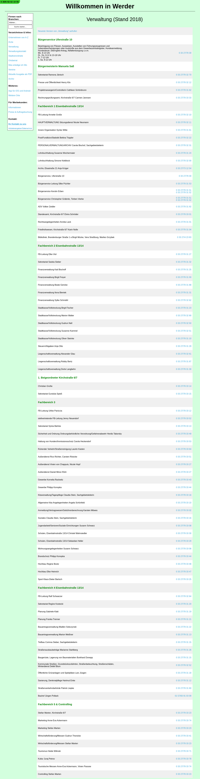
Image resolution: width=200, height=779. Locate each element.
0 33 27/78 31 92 (183, 207)
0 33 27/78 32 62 (183, 300)
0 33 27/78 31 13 (183, 634)
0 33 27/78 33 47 (183, 572)
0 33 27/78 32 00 (183, 161)
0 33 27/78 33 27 (183, 464)
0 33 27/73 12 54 (183, 168)
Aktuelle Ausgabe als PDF (20, 74)
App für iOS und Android (19, 91)
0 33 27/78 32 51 (183, 331)
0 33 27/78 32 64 (183, 596)
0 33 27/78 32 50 (183, 323)
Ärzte (10, 42)
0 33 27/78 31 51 (183, 190)
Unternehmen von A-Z (18, 37)
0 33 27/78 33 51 (183, 457)
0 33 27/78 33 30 (183, 533)
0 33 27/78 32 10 (183, 115)
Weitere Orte (14, 95)
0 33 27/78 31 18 (183, 673)
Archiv (11, 79)
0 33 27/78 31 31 (183, 292)
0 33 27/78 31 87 (183, 361)
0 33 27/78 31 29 (183, 346)
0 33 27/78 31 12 (183, 680)
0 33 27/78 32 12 (183, 82)
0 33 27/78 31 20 (183, 604)
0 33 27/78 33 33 (183, 98)
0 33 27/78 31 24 (183, 153)
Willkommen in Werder (100, 6)
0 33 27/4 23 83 (184, 237)
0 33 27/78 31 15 (183, 642)
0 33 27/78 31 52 (183, 192)
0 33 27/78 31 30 (183, 369)
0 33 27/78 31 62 (183, 90)
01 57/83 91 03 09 (183, 696)
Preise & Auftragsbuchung (20, 112)
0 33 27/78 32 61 (183, 354)
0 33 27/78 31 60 (183, 688)
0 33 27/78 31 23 (183, 308)
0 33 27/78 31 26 (183, 650)
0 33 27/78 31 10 (183, 338)
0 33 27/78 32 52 (183, 665)
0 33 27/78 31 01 (183, 222)
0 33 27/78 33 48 (183, 564)
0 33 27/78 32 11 (183, 122)
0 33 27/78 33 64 (183, 449)
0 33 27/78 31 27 (183, 254)
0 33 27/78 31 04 (183, 230)
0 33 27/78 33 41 (183, 736)
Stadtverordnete (15, 56)
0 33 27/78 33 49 (183, 434)
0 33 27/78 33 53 (183, 441)
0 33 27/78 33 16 (183, 495)
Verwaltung (13, 47)
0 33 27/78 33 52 (183, 418)
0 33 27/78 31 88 (183, 285)
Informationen (14, 107)
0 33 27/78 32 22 (183, 138)
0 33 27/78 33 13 (183, 426)
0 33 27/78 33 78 (183, 759)
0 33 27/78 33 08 (183, 526)
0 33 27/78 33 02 (183, 510)
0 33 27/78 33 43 (183, 480)
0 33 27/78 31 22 (183, 627)
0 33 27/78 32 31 (183, 145)
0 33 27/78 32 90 (183, 315)
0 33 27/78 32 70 (183, 75)
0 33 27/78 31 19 (183, 611)
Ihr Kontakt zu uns (17, 124)
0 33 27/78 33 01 (183, 214)
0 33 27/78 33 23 (183, 713)
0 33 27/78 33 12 (183, 411)
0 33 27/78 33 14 (183, 386)
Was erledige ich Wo (17, 65)
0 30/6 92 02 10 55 (10, 2)
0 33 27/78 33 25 (183, 579)
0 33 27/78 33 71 (183, 751)
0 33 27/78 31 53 (183, 184)
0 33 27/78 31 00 (183, 277)
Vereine (11, 70)
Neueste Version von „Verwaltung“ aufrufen (57, 31)
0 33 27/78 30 (185, 53)
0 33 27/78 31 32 (183, 262)
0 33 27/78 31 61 (183, 130)
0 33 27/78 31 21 (183, 619)
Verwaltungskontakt (17, 51)
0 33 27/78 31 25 (183, 269)
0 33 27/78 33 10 (183, 503)
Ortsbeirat (12, 60)
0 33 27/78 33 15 (183, 394)
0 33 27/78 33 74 (183, 720)
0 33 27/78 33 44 (183, 487)
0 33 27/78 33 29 (183, 541)
